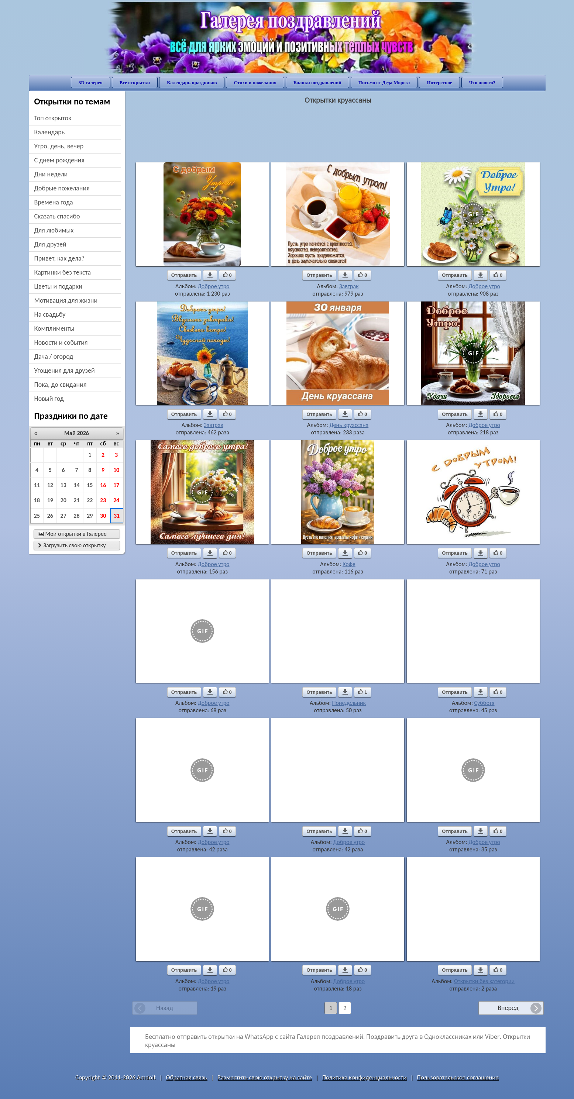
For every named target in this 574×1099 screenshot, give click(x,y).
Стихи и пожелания (255, 82)
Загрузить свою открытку (72, 545)
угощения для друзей (64, 370)
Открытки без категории (484, 981)
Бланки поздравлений (317, 82)
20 (63, 500)
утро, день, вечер (59, 146)
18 (37, 500)
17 (116, 485)
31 (117, 515)
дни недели (51, 174)
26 (50, 515)
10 (116, 469)
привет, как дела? (59, 258)
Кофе (349, 564)
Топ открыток (53, 118)
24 (116, 500)
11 (37, 485)
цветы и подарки (58, 286)
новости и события (61, 342)
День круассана (348, 424)
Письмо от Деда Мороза (384, 82)
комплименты (54, 328)
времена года (53, 202)
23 (103, 500)
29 (90, 515)
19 (50, 500)
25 (37, 515)
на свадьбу (50, 314)
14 (76, 485)
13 (63, 485)
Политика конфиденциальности (364, 1077)
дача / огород (53, 356)
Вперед (508, 1008)
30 (103, 515)
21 (76, 500)
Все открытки (135, 82)
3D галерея (91, 82)
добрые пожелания (62, 188)
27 (63, 515)
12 (50, 485)
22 (90, 500)
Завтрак (349, 286)
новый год (49, 399)
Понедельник (349, 702)
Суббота (484, 702)
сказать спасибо (57, 216)
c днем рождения (59, 160)
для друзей (50, 244)
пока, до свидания (60, 384)
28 (76, 515)
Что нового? (482, 82)
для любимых (54, 230)
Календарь (49, 132)
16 (103, 485)
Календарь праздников (192, 82)
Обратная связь (186, 1077)
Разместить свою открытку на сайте (264, 1077)
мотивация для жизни (66, 300)
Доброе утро (214, 286)
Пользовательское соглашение (458, 1077)
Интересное (439, 82)
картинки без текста (62, 272)
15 (90, 485)
